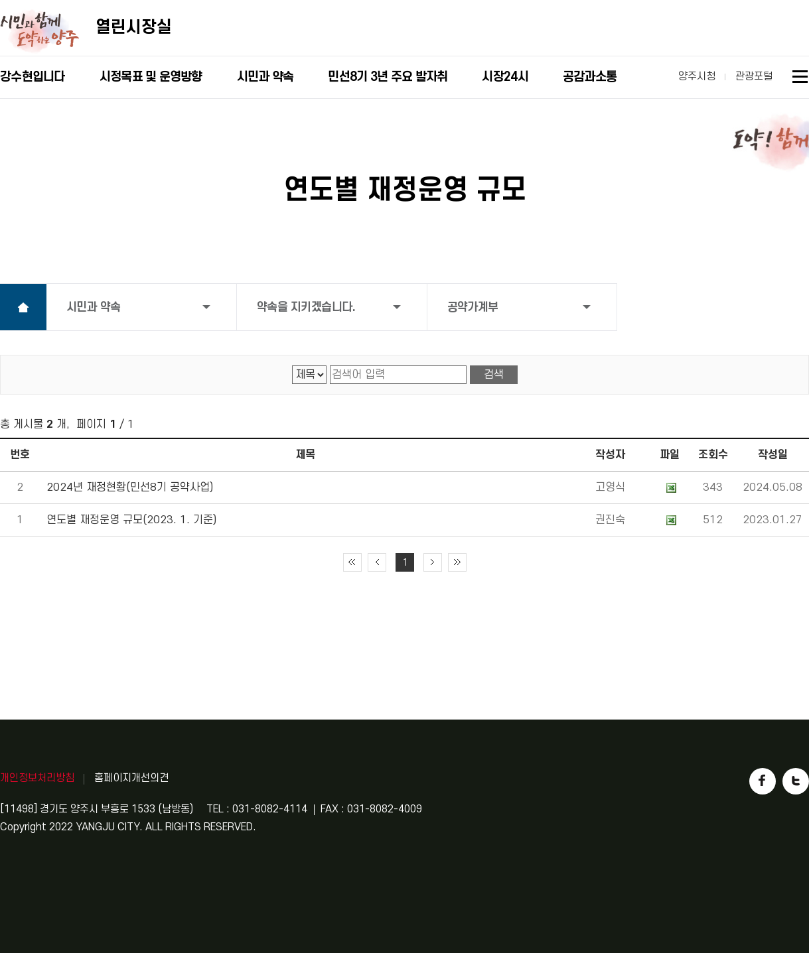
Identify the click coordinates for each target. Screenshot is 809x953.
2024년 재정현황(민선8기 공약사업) (129, 487)
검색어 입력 (330, 365)
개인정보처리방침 (37, 778)
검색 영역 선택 (292, 365)
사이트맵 (800, 78)
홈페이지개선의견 (131, 778)
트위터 (795, 781)
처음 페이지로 (352, 562)
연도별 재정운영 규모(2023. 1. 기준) (131, 520)
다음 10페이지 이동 (432, 562)
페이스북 (762, 781)
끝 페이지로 (457, 562)
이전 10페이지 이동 (377, 562)
